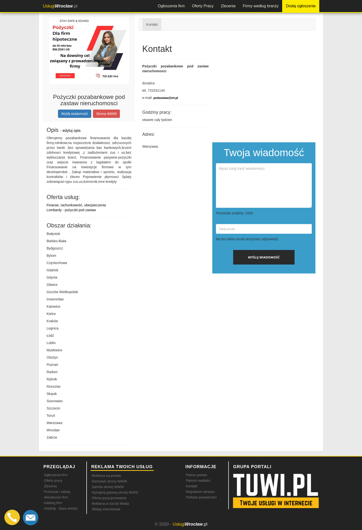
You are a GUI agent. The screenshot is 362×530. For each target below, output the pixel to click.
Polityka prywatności (201, 497)
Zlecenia (228, 6)
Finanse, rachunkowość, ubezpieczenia (76, 205)
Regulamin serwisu (200, 492)
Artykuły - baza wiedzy (61, 508)
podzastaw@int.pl (165, 98)
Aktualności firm (56, 497)
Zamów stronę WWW (108, 487)
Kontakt (151, 24)
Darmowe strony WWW (109, 481)
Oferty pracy (53, 480)
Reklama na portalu (106, 476)
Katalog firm (53, 503)
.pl (60, 6)
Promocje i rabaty (57, 492)
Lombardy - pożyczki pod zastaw (71, 210)
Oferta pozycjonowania (109, 498)
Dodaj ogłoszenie (301, 6)
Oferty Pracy (203, 6)
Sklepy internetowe (106, 509)
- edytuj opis (70, 130)
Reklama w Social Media (110, 504)
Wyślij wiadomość (74, 114)
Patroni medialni (198, 480)
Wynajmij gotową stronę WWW (115, 492)
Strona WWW (106, 114)
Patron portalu (196, 475)
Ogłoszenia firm (171, 6)
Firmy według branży (261, 6)
